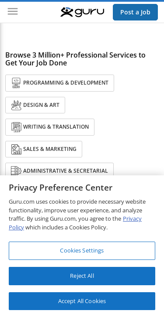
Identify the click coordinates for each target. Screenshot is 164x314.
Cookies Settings (82, 253)
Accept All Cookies (82, 303)
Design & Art (35, 105)
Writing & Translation (50, 127)
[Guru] (82, 12)
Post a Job (135, 12)
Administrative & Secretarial (59, 171)
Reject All (82, 278)
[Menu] (12, 12)
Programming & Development (59, 83)
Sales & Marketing (44, 149)
